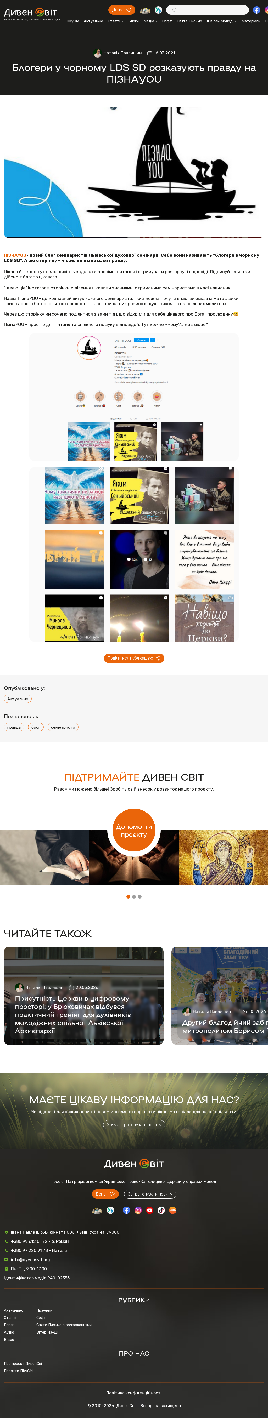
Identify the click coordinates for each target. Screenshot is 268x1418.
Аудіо (9, 1332)
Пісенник (44, 1310)
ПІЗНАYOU (15, 255)
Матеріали (251, 21)
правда (14, 727)
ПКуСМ (72, 21)
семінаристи (63, 727)
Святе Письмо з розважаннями (64, 1325)
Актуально (93, 21)
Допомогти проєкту (134, 830)
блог (35, 727)
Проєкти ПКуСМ (18, 1371)
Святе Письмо (189, 21)
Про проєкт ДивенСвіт (24, 1363)
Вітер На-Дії (47, 1332)
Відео (9, 1339)
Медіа (150, 21)
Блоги (133, 21)
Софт (167, 21)
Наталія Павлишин (123, 52)
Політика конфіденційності (134, 1393)
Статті (116, 21)
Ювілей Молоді (222, 21)
